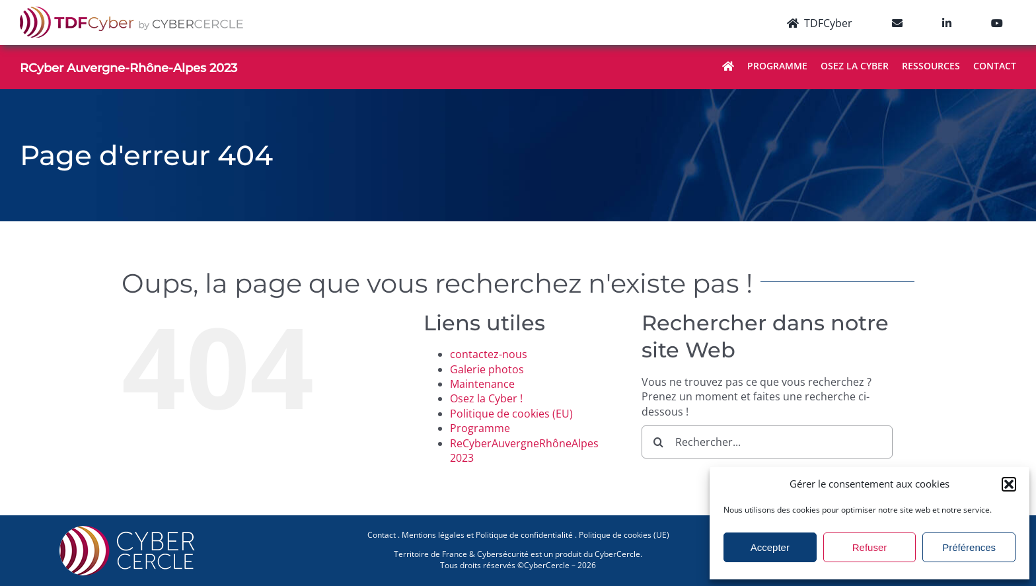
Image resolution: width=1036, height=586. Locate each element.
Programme (480, 428)
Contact (381, 534)
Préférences (969, 547)
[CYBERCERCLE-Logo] (129, 529)
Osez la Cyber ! (486, 398)
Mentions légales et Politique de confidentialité (487, 534)
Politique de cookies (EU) (511, 413)
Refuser (869, 547)
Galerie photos (487, 369)
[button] (1009, 484)
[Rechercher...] (767, 441)
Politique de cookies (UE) (624, 534)
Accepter (770, 547)
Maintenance (482, 384)
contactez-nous (488, 354)
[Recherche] (658, 441)
